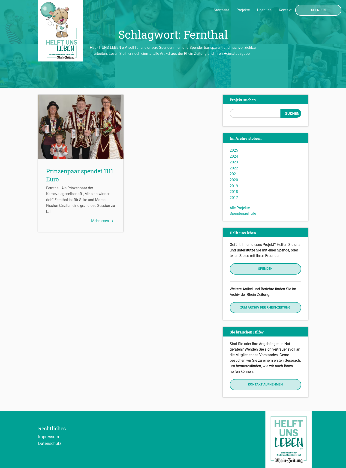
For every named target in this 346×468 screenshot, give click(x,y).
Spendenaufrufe (243, 213)
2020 (234, 180)
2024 (234, 156)
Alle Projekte (240, 208)
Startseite (221, 10)
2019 (234, 186)
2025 (234, 150)
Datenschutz (49, 443)
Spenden (318, 10)
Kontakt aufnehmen (265, 384)
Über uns (264, 10)
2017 (234, 198)
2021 (234, 174)
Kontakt (285, 10)
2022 (234, 168)
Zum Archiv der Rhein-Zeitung (265, 307)
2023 (234, 162)
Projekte (243, 10)
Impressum (48, 436)
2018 (234, 192)
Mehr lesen (103, 221)
